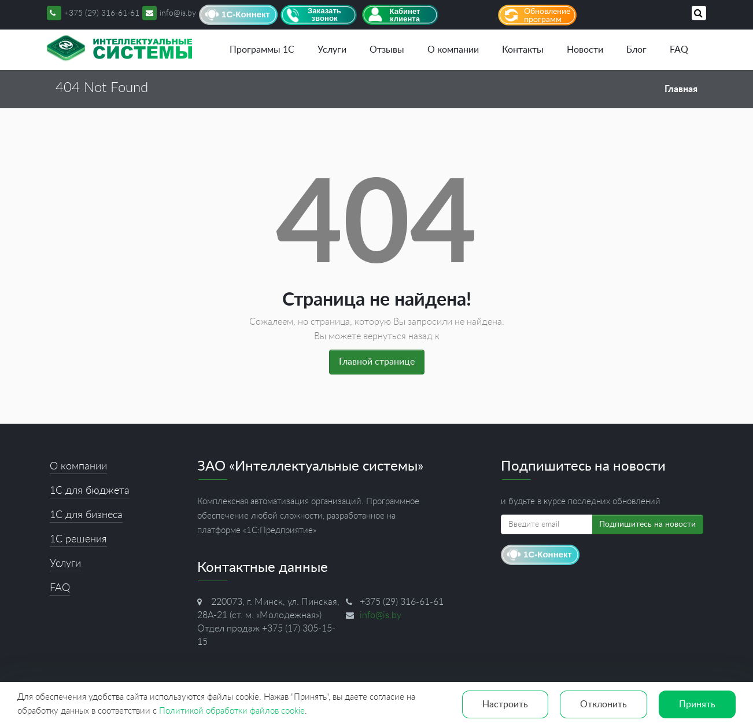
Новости (585, 49)
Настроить (505, 704)
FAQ (679, 49)
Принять (697, 704)
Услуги (332, 49)
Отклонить (603, 704)
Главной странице (377, 361)
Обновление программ (547, 16)
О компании (453, 49)
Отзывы (387, 49)
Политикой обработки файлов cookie (232, 711)
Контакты (523, 49)
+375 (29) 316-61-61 (101, 13)
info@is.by (169, 13)
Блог (636, 49)
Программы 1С (262, 49)
